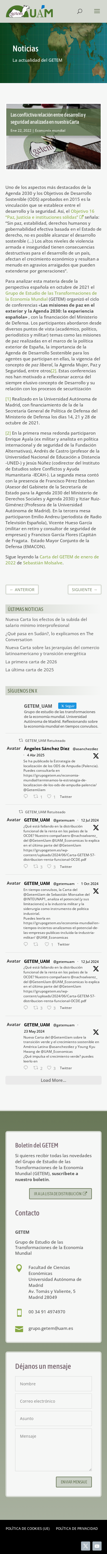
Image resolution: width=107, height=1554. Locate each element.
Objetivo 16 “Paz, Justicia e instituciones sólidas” (49, 214)
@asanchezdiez (85, 748)
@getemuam (63, 820)
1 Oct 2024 (89, 883)
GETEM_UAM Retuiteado (45, 740)
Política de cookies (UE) (28, 1529)
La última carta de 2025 (29, 669)
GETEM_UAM (37, 820)
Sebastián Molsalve (42, 563)
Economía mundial (50, 130)
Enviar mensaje (74, 1481)
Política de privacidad (77, 1529)
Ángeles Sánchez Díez (46, 748)
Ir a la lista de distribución (60, 1193)
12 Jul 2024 (90, 820)
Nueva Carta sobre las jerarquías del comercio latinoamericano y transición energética (52, 650)
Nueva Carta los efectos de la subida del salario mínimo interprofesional (46, 622)
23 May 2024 (34, 1031)
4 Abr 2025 (36, 755)
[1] (8, 399)
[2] (53, 370)
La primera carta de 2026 (31, 661)
